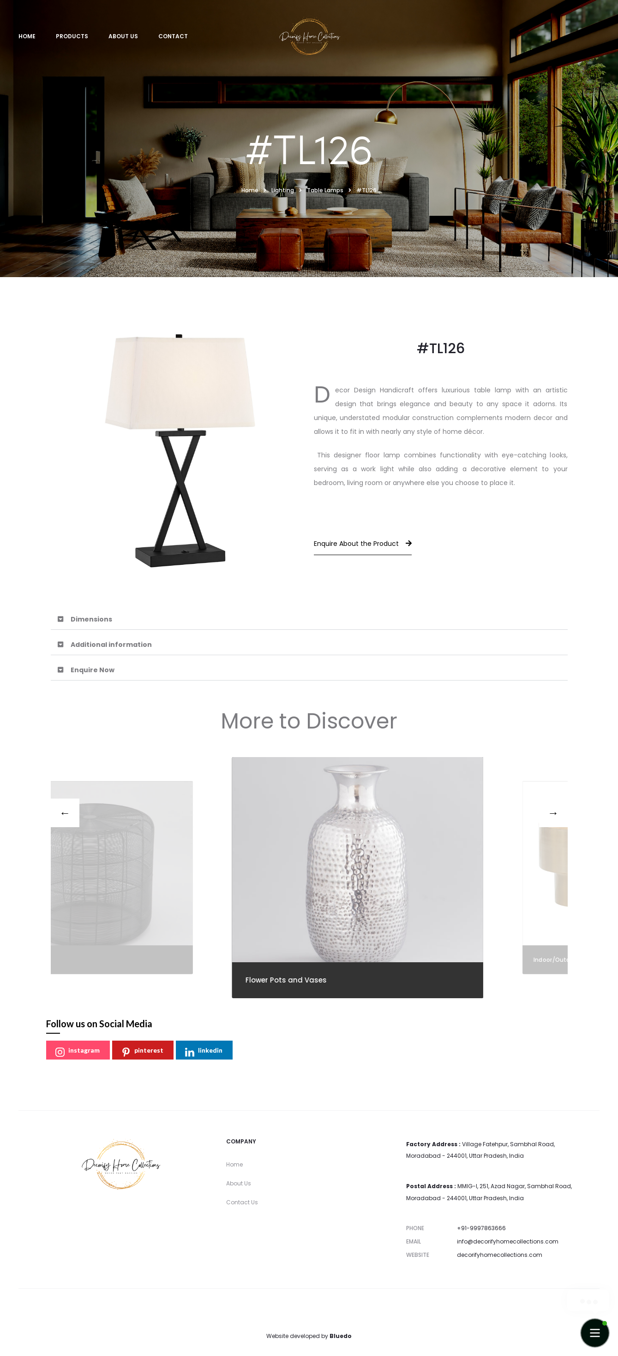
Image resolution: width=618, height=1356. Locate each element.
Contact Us (242, 1202)
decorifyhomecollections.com (499, 1255)
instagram (77, 1051)
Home (27, 36)
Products (72, 36)
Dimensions (91, 619)
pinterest (142, 1051)
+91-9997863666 (481, 1228)
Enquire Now (92, 670)
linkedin (203, 1051)
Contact (173, 36)
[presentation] (65, 813)
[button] (309, 619)
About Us (123, 36)
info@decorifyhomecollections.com (507, 1241)
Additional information (111, 644)
